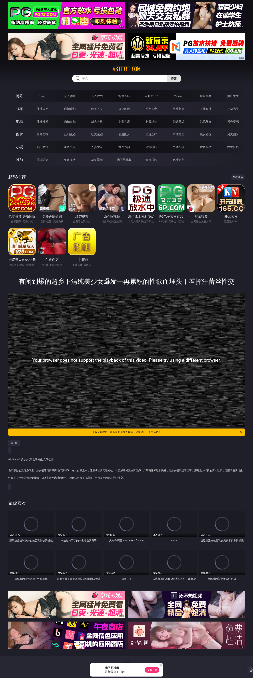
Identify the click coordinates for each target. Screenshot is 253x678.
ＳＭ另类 (233, 109)
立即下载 (152, 670)
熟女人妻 (151, 109)
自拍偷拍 (70, 109)
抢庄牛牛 (233, 96)
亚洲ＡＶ (42, 109)
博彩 (19, 95)
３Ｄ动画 (124, 109)
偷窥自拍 (42, 134)
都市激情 (42, 147)
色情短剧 (178, 160)
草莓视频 (97, 160)
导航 (19, 159)
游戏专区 (124, 96)
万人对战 (97, 96)
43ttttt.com (127, 69)
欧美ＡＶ (97, 109)
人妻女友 (97, 147)
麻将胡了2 (151, 96)
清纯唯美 (178, 134)
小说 (19, 146)
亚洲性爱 (42, 121)
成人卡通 (97, 121)
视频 (19, 108)
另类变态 (233, 121)
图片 (19, 134)
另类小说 (178, 147)
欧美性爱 (124, 121)
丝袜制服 (178, 109)
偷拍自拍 (70, 121)
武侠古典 (124, 147)
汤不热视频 (124, 160)
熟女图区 (206, 134)
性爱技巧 (233, 147)
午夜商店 (70, 160)
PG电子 (42, 96)
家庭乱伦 (70, 147)
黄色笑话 (206, 147)
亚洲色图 (70, 134)
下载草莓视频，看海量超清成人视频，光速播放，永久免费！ (167, 432)
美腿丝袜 (151, 134)
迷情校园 (151, 147)
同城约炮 (42, 160)
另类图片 (233, 134)
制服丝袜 (151, 121)
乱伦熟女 (206, 121)
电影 (19, 121)
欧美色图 (97, 134)
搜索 (174, 78)
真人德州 (70, 96)
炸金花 (178, 96)
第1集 (14, 443)
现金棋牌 (206, 96)
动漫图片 (124, 134)
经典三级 (178, 121)
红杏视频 (151, 160)
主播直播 (206, 109)
